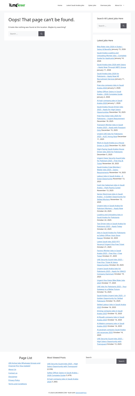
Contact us (12, 373)
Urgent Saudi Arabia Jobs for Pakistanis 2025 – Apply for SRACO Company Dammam (111, 271)
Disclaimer (12, 376)
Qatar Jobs (92, 5)
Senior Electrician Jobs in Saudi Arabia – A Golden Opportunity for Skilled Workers (111, 197)
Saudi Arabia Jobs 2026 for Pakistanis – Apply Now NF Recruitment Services (108, 76)
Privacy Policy (14, 380)
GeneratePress (81, 393)
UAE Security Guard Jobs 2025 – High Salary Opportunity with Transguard (110, 341)
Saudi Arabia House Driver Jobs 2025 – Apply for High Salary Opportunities (110, 109)
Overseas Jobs (105, 5)
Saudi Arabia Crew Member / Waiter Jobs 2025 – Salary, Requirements (109, 170)
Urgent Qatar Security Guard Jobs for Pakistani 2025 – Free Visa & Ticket (111, 161)
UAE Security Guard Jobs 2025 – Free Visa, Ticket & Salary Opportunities (110, 262)
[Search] (41, 33)
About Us (121, 5)
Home (60, 5)
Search (89, 357)
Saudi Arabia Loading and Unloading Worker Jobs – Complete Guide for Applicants (111, 55)
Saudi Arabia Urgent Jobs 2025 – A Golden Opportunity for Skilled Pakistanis (111, 298)
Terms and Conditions (17, 384)
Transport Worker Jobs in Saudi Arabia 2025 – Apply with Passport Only (111, 127)
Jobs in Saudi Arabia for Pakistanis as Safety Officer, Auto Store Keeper (111, 235)
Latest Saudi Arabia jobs (75, 5)
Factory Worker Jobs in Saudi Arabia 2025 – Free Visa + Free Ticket (109, 253)
